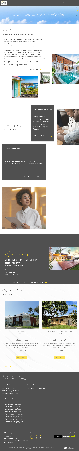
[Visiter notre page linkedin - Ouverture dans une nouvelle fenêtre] (40, 437)
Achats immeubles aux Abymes (10, 393)
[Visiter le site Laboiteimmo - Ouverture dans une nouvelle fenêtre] (69, 448)
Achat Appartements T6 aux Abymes (14, 421)
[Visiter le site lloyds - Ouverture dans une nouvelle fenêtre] (58, 436)
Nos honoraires (28, 447)
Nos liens (52, 447)
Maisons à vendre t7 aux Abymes (13, 411)
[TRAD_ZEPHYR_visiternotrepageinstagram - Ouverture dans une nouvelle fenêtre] (36, 437)
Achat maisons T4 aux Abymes (12, 408)
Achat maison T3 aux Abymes (12, 406)
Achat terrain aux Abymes (8, 391)
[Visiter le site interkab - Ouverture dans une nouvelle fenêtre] (69, 436)
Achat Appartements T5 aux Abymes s (14, 419)
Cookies (34, 448)
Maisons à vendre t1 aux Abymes (13, 403)
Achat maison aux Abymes (9, 388)
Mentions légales (41, 447)
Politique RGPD (28, 448)
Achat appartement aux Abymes (10, 390)
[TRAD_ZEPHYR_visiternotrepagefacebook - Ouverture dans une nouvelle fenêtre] (31, 437)
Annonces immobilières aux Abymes (36, 388)
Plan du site (35, 447)
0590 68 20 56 (7, 436)
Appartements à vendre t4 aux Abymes (15, 418)
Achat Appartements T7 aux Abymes (14, 422)
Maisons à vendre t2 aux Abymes (13, 404)
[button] (10, 366)
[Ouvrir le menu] (76, 3)
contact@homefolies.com (10, 438)
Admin (47, 447)
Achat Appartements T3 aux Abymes (14, 416)
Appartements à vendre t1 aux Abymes (14, 413)
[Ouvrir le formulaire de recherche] (68, 3)
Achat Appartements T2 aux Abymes (14, 414)
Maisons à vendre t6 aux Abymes (13, 409)
